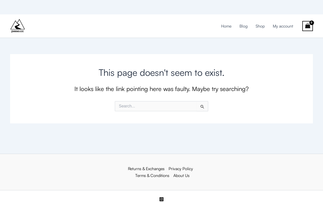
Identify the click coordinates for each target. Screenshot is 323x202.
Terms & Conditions (152, 175)
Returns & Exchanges (146, 168)
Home (226, 26)
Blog (243, 26)
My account (283, 26)
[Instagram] (161, 199)
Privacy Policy (181, 168)
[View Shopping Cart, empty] (307, 26)
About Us (181, 175)
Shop (260, 26)
